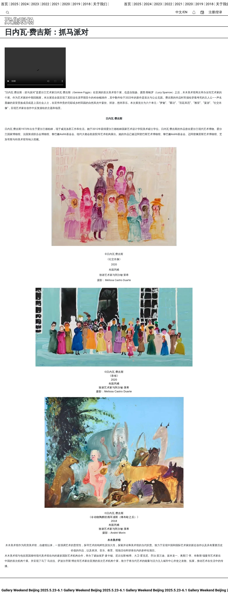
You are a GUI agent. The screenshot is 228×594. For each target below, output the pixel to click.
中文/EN (181, 12)
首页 (4, 4)
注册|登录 (215, 12)
